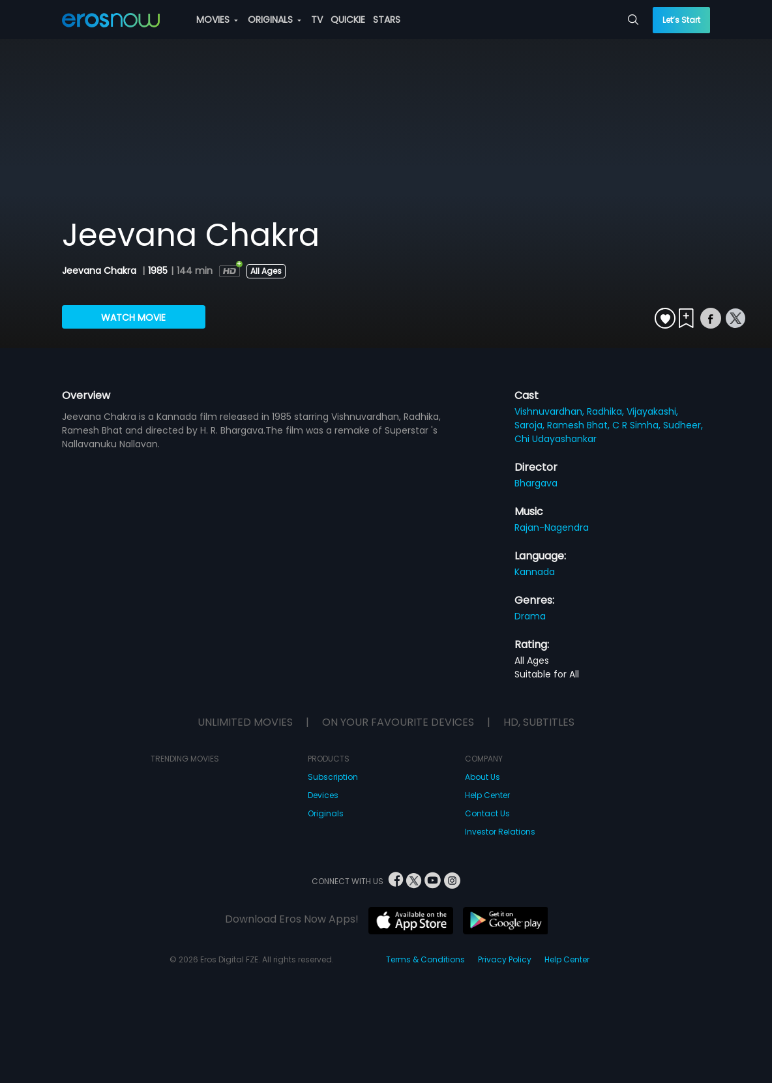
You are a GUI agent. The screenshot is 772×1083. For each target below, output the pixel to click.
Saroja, (530, 425)
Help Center (487, 795)
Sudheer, (683, 425)
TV (317, 19)
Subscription (333, 776)
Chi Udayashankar (555, 438)
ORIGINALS (274, 19)
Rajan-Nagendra (551, 527)
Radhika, (607, 411)
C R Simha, (637, 425)
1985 (158, 270)
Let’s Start (681, 19)
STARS (386, 19)
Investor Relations (500, 831)
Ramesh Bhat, (579, 425)
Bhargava (535, 483)
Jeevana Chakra (100, 270)
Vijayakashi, (652, 411)
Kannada (534, 571)
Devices (323, 795)
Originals (326, 813)
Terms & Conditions (425, 959)
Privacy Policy (504, 959)
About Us (482, 776)
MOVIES (217, 19)
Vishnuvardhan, (550, 411)
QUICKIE (348, 19)
